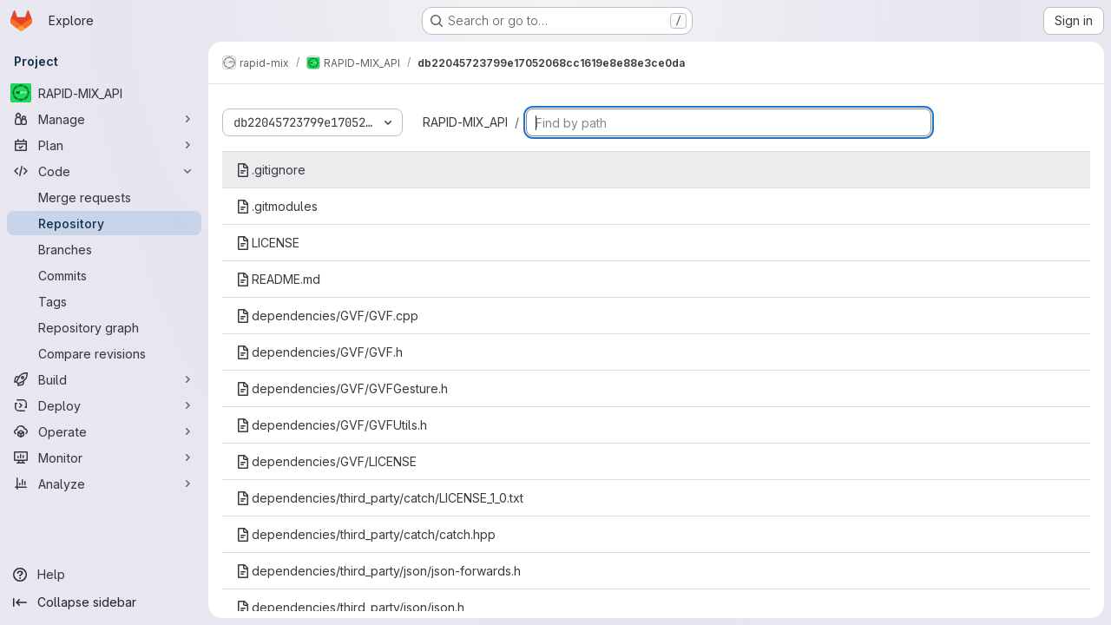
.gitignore (271, 169)
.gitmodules (277, 206)
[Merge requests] (104, 197)
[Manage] (104, 119)
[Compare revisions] (104, 353)
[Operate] (104, 431)
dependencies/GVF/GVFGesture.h (342, 388)
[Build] (104, 379)
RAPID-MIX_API (465, 122)
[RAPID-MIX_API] (104, 93)
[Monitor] (104, 457)
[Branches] (104, 249)
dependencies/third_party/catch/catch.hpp (366, 534)
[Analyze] (104, 483)
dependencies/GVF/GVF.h (319, 352)
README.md (278, 279)
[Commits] (104, 275)
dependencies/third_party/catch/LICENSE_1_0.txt (379, 497)
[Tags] (104, 301)
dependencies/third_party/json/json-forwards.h (378, 570)
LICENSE (267, 242)
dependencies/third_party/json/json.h (350, 607)
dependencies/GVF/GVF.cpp (327, 315)
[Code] (104, 171)
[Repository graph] (104, 327)
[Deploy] (104, 405)
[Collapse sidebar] (104, 602)
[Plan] (104, 145)
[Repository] (104, 223)
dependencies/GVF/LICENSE (326, 461)
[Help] (104, 574)
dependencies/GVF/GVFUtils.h (331, 425)
